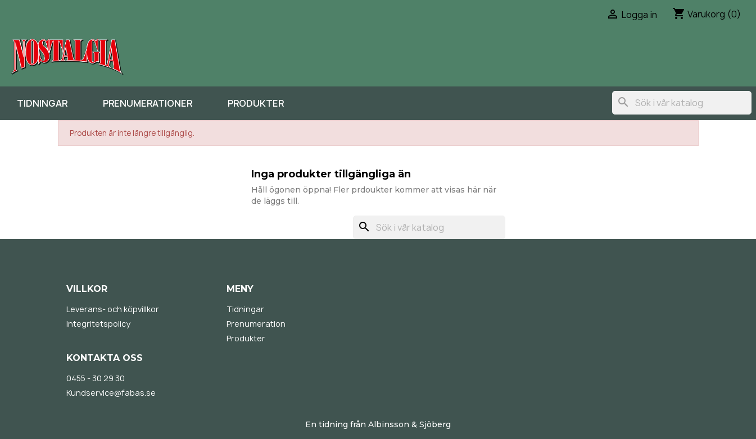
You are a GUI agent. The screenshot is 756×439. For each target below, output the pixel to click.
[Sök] (682, 103)
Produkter (256, 103)
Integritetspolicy (98, 323)
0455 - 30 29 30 (95, 378)
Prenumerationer (147, 103)
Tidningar (42, 103)
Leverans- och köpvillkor (112, 309)
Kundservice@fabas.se (111, 392)
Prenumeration (256, 323)
